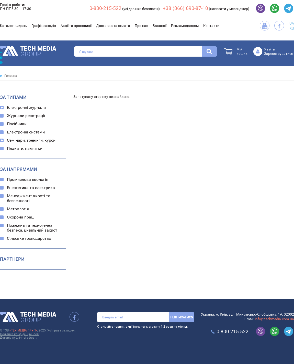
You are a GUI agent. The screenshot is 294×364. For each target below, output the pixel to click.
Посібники (17, 123)
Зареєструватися (278, 53)
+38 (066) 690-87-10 (185, 8)
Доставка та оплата (113, 26)
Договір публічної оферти (19, 337)
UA (291, 23)
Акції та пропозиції (76, 26)
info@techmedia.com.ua (274, 319)
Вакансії (159, 26)
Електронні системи (26, 132)
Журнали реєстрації (26, 115)
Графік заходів (43, 26)
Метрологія (18, 208)
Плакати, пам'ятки (24, 148)
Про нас (141, 26)
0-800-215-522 (105, 8)
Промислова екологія (27, 179)
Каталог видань (13, 26)
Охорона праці (21, 217)
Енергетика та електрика (31, 187)
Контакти (211, 26)
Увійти (269, 49)
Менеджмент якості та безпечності (28, 198)
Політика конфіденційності (19, 334)
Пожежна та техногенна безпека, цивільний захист (32, 228)
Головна (10, 76)
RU (291, 28)
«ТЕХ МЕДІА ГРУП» (23, 330)
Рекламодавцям (185, 26)
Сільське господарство (29, 238)
